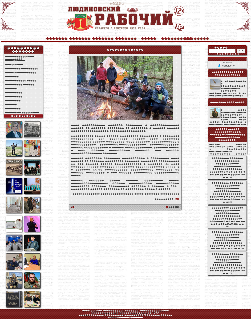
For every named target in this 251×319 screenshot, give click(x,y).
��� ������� (23, 116)
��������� (13, 92)
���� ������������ (20, 72)
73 (72, 207)
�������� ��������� (21, 68)
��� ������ (14, 64)
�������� (194, 38)
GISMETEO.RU (228, 66)
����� (148, 38)
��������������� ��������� (19, 56)
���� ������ (15, 60)
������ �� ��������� (22, 112)
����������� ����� (20, 80)
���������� (171, 38)
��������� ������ (19, 84)
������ (11, 88)
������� (56, 38)
